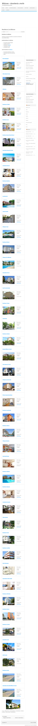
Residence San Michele (7, 410)
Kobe (26, 124)
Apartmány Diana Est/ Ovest (8, 150)
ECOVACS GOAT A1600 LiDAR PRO (30, 143)
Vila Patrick (5, 318)
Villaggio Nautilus (6, 440)
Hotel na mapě (19, 84)
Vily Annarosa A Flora (7, 364)
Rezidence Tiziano (6, 303)
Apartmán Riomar (6, 456)
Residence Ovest (6, 532)
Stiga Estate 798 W (28, 131)
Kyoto (27, 126)
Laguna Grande (5, 211)
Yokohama (27, 111)
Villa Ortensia (5, 517)
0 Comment (22, 31)
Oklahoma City (28, 107)
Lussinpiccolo (5, 196)
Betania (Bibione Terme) (7, 349)
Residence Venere (6, 609)
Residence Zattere (6, 425)
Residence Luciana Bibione (29, 68)
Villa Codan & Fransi (6, 73)
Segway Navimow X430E (29, 146)
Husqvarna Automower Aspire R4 (30, 148)
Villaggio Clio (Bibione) (7, 257)
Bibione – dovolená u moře (13, 3)
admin (4, 31)
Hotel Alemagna (6, 563)
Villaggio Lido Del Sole (7, 379)
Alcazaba (27, 76)
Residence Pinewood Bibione (30, 65)
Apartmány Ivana (6, 639)
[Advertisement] (19, 19)
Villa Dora (4, 89)
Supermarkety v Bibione (29, 62)
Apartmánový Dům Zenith (7, 578)
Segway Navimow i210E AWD (30, 140)
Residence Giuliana (6, 333)
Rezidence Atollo (6, 670)
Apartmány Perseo (6, 272)
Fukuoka (27, 120)
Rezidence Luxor (6, 119)
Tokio (26, 109)
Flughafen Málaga (28, 80)
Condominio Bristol (6, 165)
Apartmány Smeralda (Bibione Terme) (10, 685)
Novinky (28, 105)
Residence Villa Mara (6, 593)
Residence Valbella (6, 471)
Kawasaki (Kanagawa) (29, 122)
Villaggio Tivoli (5, 226)
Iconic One (26, 725)
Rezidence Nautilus (6, 180)
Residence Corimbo (6, 624)
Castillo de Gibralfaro (29, 74)
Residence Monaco (6, 242)
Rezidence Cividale (6, 104)
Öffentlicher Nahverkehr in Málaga (30, 78)
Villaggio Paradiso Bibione (6, 717)
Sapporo (27, 118)
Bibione (11, 49)
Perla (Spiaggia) (6, 58)
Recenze (28, 129)
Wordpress (35, 725)
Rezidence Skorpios (6, 486)
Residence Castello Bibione (19, 717)
